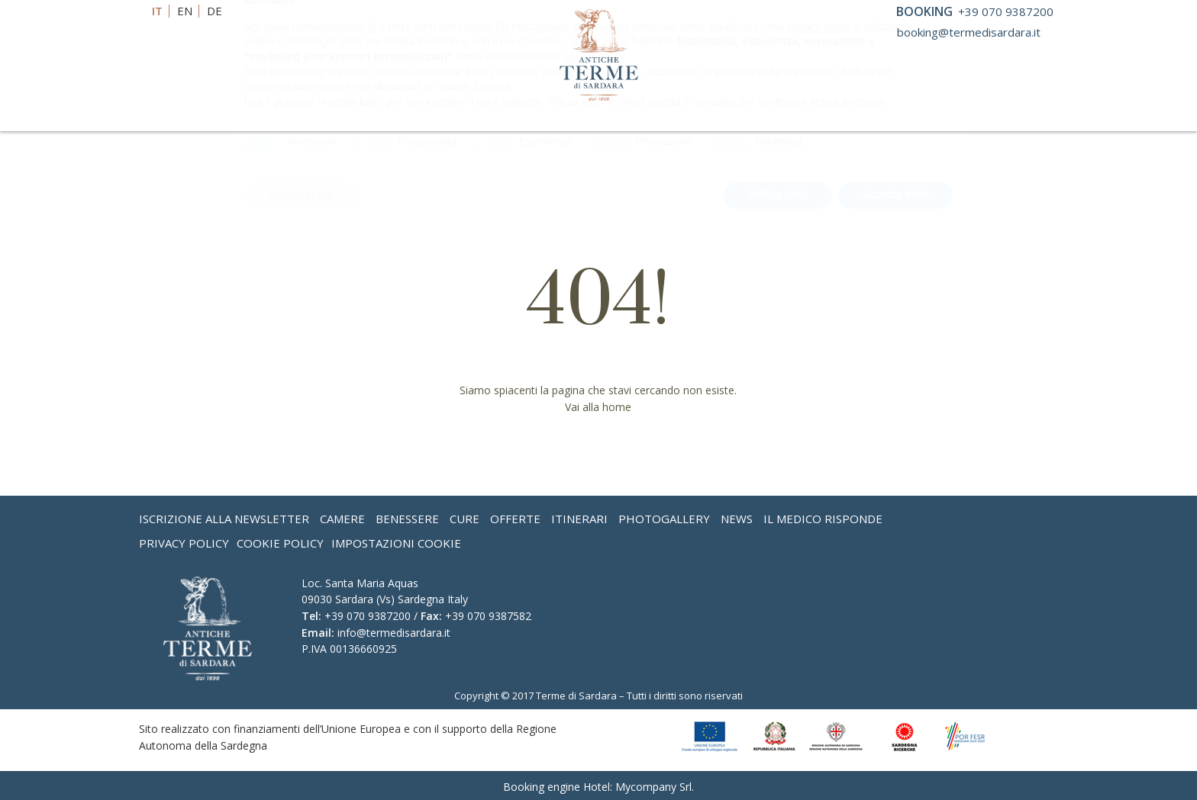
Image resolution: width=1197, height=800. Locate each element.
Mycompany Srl (653, 786)
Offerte (769, 118)
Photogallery (664, 518)
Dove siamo (933, 118)
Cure (438, 118)
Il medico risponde (822, 518)
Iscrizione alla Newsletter (224, 518)
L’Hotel (252, 118)
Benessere (351, 118)
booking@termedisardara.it (969, 32)
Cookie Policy (280, 543)
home (616, 407)
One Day (841, 118)
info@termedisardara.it (393, 632)
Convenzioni (534, 118)
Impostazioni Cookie (396, 543)
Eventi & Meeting (664, 118)
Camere (342, 518)
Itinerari (579, 518)
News (737, 518)
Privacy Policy (184, 543)
